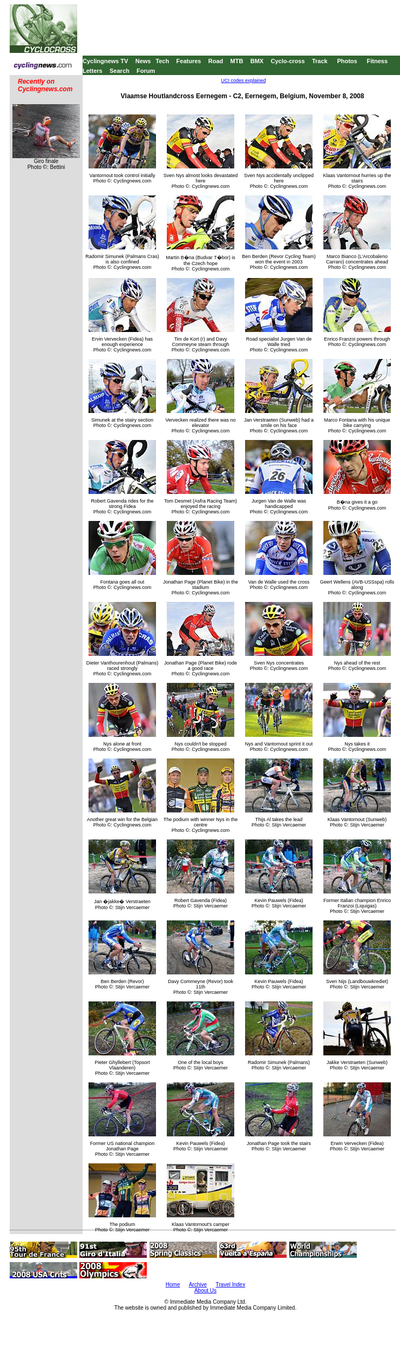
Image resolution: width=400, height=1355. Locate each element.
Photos (347, 61)
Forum (146, 70)
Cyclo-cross (288, 61)
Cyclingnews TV (105, 61)
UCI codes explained (243, 80)
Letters (93, 70)
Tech (162, 61)
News (143, 61)
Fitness (377, 61)
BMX (256, 61)
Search (120, 70)
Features (189, 61)
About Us (205, 1290)
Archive (198, 1285)
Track (320, 61)
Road (215, 61)
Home (173, 1285)
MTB (236, 61)
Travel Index (231, 1285)
